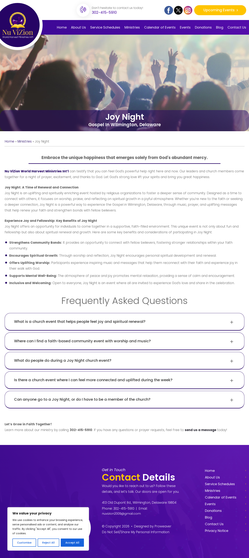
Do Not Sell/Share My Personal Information (135, 532)
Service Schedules (220, 484)
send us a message (200, 430)
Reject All (48, 542)
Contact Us (237, 27)
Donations (203, 27)
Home (62, 27)
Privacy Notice (216, 530)
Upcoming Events (219, 10)
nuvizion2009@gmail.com (121, 513)
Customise (24, 542)
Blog (219, 27)
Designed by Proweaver (152, 526)
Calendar (160, 27)
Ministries (132, 27)
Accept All (72, 542)
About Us (78, 27)
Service (105, 27)
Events (185, 27)
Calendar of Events (220, 497)
